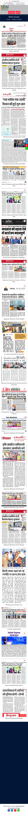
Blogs (4, 4)
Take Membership (11, 4)
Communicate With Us (19, 3)
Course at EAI (12, 12)
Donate (18, 12)
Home (9, 19)
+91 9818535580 (14, 1)
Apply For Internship (20, 4)
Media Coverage (16, 19)
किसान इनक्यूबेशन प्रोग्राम (9, 3)
